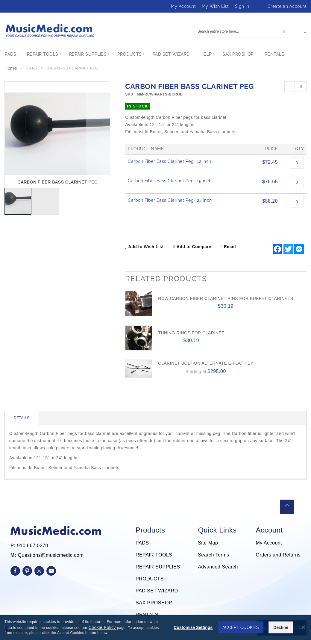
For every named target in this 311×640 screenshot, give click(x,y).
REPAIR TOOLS (154, 554)
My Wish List (215, 6)
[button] (98, 134)
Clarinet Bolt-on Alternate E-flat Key (205, 363)
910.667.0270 (32, 545)
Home (10, 68)
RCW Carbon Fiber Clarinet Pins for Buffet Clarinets (225, 298)
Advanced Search (218, 566)
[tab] (22, 418)
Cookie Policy (102, 627)
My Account (183, 6)
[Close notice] (303, 627)
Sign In (242, 6)
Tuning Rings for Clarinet (191, 332)
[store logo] (49, 30)
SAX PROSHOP (154, 602)
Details (22, 418)
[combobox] (242, 31)
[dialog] (155, 627)
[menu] (155, 54)
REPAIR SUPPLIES (158, 566)
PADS (142, 542)
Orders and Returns (278, 554)
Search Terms (213, 554)
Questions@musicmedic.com (51, 555)
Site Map (208, 542)
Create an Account (287, 6)
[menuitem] (10, 54)
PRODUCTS (150, 578)
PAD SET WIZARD (157, 590)
